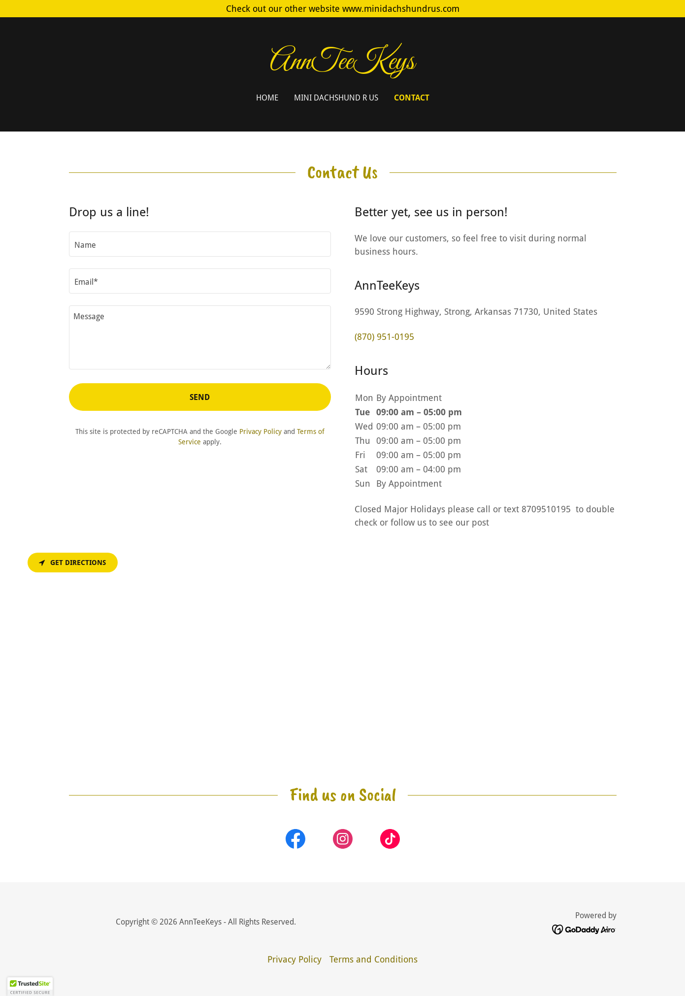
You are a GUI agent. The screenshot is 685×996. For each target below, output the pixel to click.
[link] (342, 66)
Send (200, 397)
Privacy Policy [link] (260, 431)
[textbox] (200, 244)
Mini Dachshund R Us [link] (336, 97)
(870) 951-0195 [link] (384, 337)
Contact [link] (411, 97)
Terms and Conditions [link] (373, 959)
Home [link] (267, 97)
